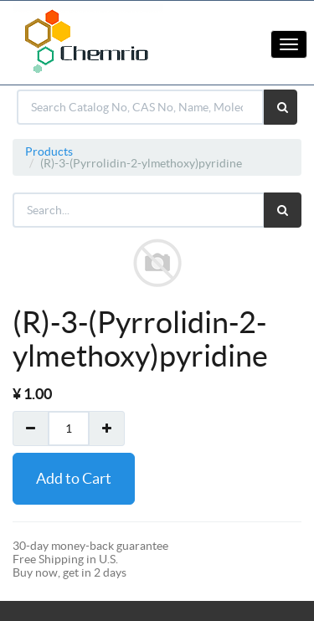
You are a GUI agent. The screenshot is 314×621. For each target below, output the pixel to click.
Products (49, 151)
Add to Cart (73, 478)
